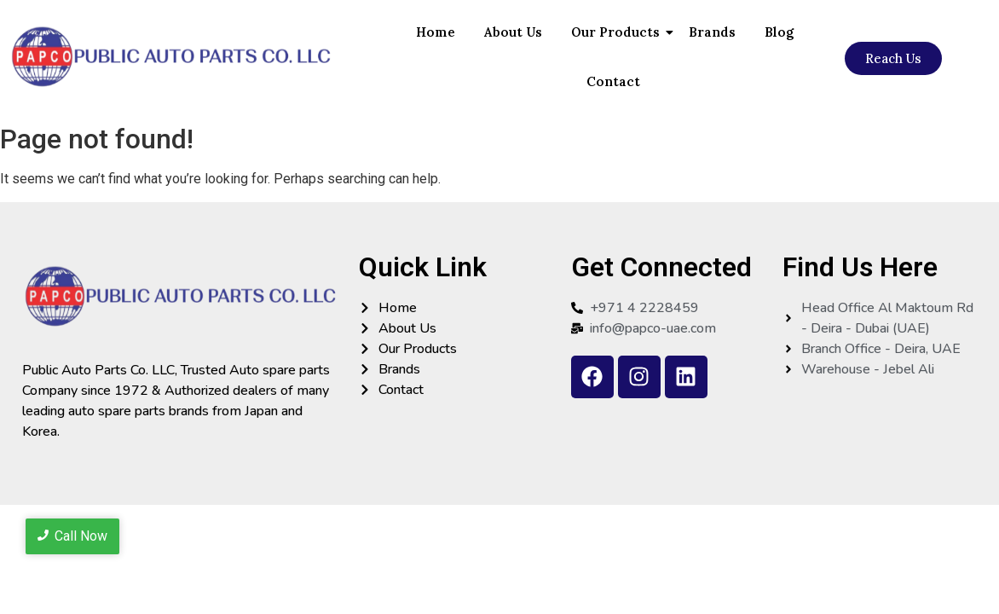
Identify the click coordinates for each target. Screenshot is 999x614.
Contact (613, 81)
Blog (779, 32)
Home (435, 32)
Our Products (618, 32)
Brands (712, 32)
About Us (513, 32)
